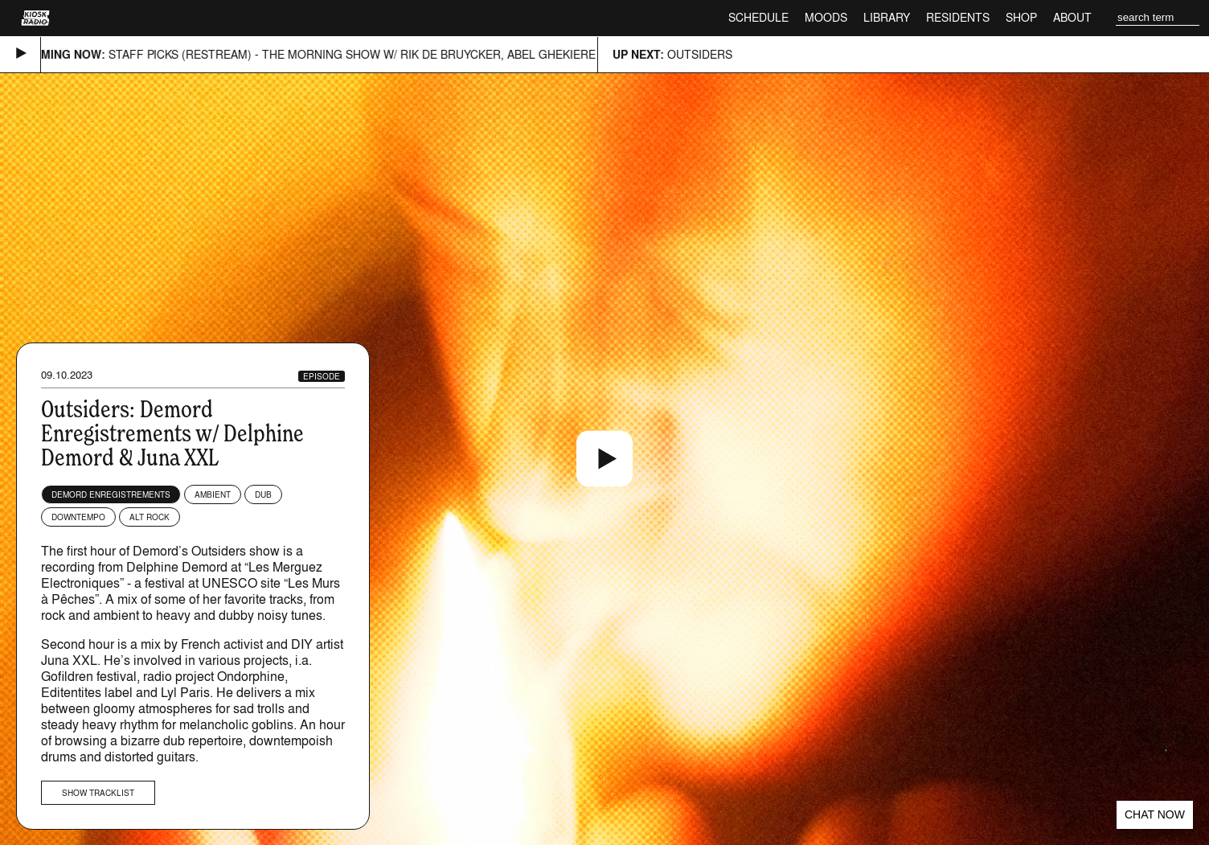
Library (886, 17)
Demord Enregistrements (110, 494)
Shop (1021, 17)
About (1072, 17)
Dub (263, 494)
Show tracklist (98, 792)
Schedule (758, 17)
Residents (958, 17)
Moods (826, 17)
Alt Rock (149, 517)
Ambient (213, 494)
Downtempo (78, 517)
